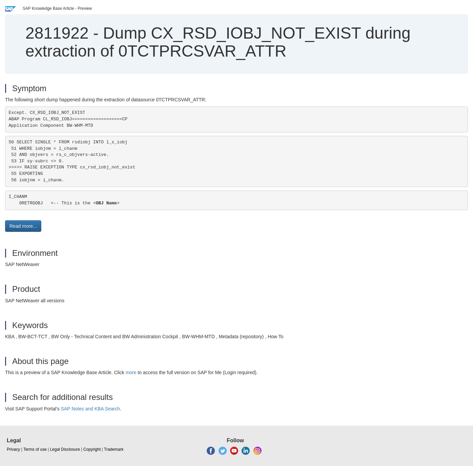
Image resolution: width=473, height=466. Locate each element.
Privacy (13, 449)
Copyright (91, 449)
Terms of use (35, 449)
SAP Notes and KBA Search (90, 408)
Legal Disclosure (65, 449)
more (131, 372)
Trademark (113, 449)
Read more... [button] (23, 226)
